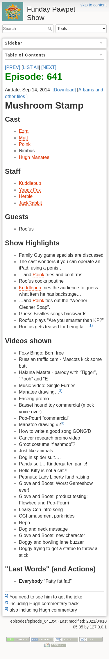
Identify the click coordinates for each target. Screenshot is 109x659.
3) (62, 423)
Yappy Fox (30, 189)
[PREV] (12, 67)
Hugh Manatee (34, 157)
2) (60, 390)
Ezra (23, 131)
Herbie (26, 196)
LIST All (31, 67)
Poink (25, 144)
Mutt (23, 137)
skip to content (94, 5)
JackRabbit (30, 203)
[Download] (64, 89)
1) (91, 325)
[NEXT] (48, 67)
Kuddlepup (30, 183)
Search (50, 28)
